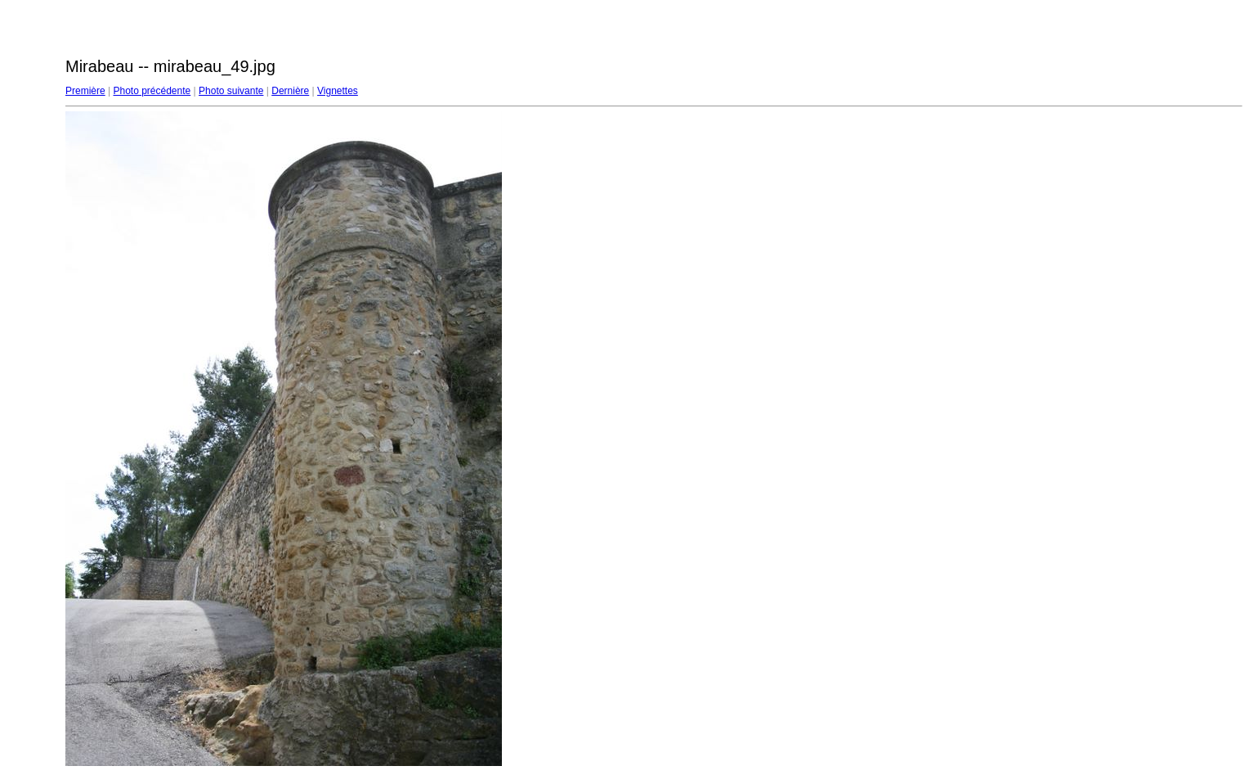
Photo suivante (231, 91)
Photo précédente (151, 91)
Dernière (290, 91)
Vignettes (337, 91)
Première (85, 91)
